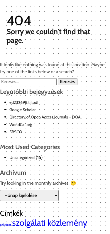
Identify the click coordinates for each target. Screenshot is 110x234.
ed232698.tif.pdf (23, 102)
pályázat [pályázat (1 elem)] (5, 225)
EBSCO (15, 132)
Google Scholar (22, 109)
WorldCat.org (20, 124)
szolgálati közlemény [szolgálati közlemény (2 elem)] (49, 223)
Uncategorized (22, 157)
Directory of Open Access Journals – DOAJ (45, 117)
